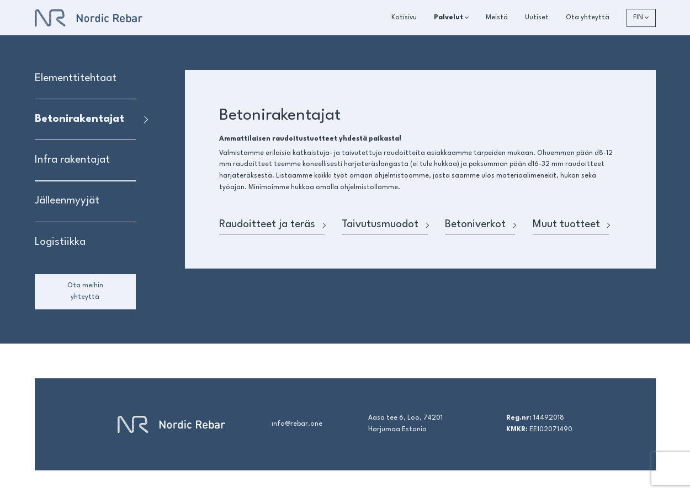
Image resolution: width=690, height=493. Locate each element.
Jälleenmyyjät (67, 200)
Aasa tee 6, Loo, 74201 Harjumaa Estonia (405, 424)
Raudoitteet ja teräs (272, 224)
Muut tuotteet (571, 224)
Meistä (497, 17)
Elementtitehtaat (75, 78)
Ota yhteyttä (587, 17)
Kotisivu (404, 17)
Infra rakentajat (72, 159)
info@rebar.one (297, 424)
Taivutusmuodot (385, 224)
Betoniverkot (480, 224)
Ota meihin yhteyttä (85, 291)
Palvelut (448, 17)
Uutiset (537, 17)
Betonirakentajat (79, 119)
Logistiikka (60, 242)
